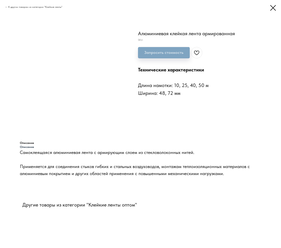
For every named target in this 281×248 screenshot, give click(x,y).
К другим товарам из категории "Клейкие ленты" (35, 6)
